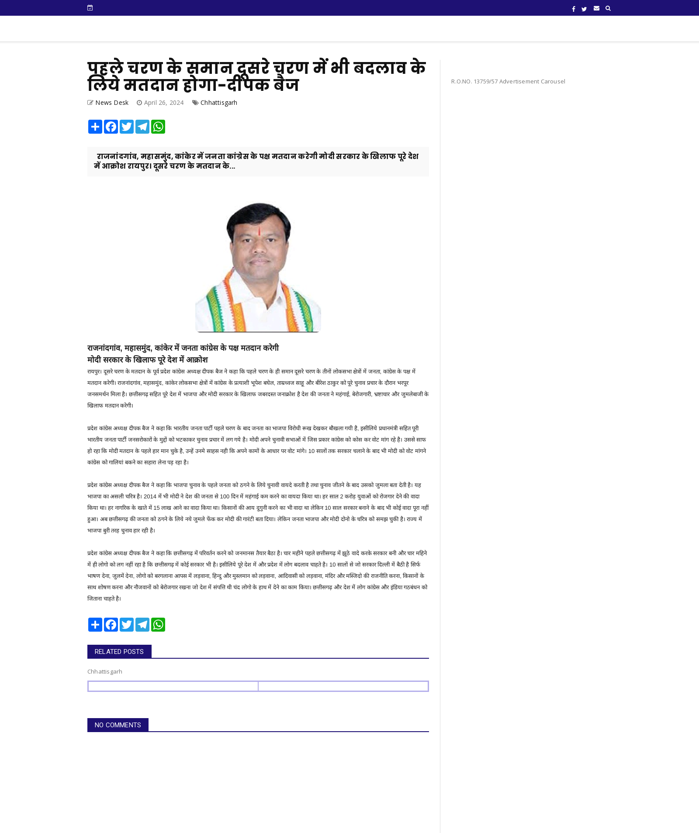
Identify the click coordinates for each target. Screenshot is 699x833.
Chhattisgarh (219, 102)
